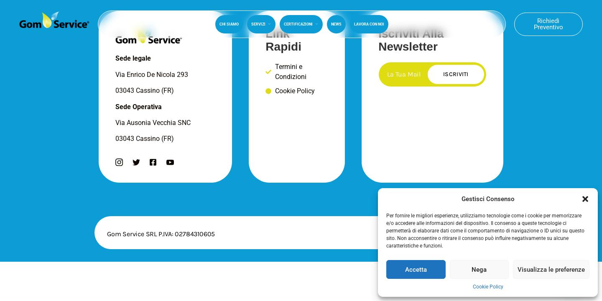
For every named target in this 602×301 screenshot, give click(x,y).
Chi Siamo (229, 24)
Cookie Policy (488, 287)
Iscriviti (456, 74)
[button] (585, 199)
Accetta (416, 269)
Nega (479, 269)
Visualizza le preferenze (551, 269)
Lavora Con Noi (369, 24)
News (336, 24)
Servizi (261, 24)
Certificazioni (301, 24)
